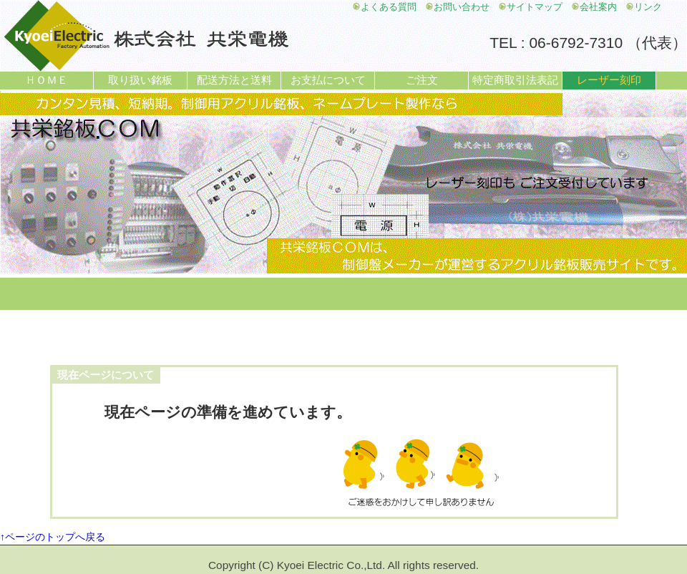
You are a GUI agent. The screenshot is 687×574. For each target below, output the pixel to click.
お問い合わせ (457, 7)
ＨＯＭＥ (46, 80)
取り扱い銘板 (140, 80)
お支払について (328, 80)
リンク (643, 7)
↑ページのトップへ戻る (52, 537)
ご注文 (422, 80)
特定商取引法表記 (515, 80)
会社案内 (594, 7)
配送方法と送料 (234, 80)
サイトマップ (530, 7)
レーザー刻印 (609, 80)
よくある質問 (384, 7)
